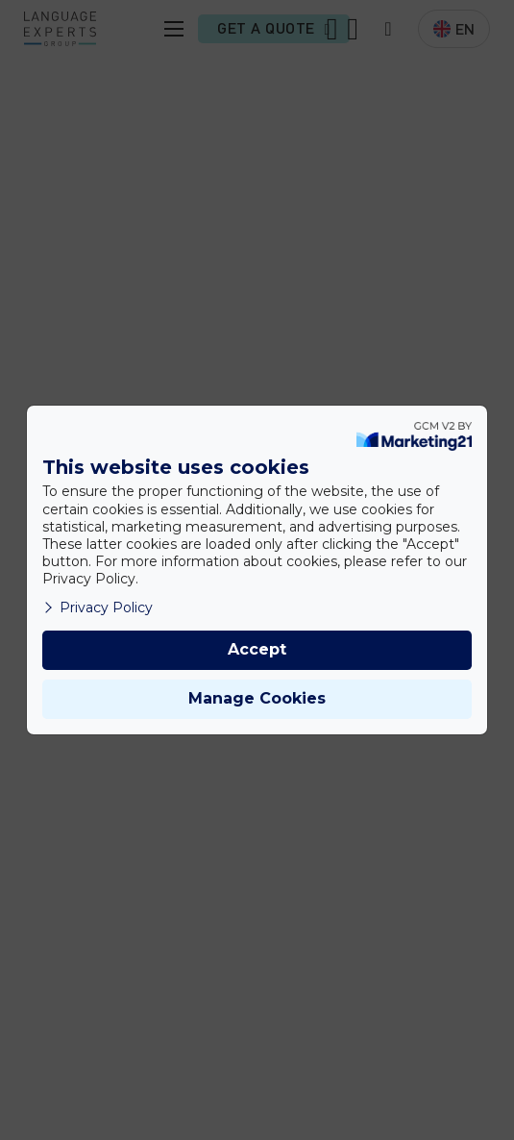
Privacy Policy (97, 607)
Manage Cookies (257, 698)
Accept (257, 649)
